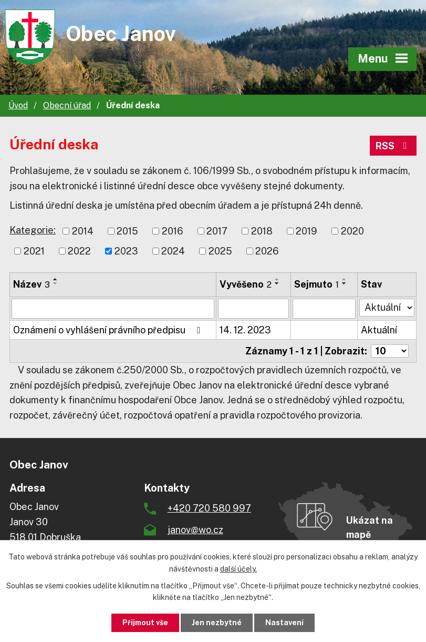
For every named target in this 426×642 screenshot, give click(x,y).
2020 (352, 231)
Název (31, 284)
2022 (79, 251)
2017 (216, 231)
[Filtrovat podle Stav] (386, 308)
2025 (220, 251)
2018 (262, 231)
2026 (267, 251)
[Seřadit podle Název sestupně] (55, 283)
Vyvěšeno (246, 284)
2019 (306, 231)
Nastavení (284, 622)
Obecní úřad (67, 105)
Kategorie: (32, 230)
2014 (82, 231)
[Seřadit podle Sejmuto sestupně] (344, 283)
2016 (172, 231)
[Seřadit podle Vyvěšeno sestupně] (277, 283)
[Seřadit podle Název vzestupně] (55, 279)
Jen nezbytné (217, 622)
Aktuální (379, 329)
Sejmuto (316, 284)
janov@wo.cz (195, 529)
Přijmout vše (145, 622)
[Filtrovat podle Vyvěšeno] (253, 309)
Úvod (18, 105)
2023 (126, 251)
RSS (393, 145)
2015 (127, 231)
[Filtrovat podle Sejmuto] (324, 309)
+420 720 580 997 (209, 508)
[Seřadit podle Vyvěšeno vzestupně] (277, 279)
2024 (173, 251)
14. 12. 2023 (245, 329)
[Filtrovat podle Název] (113, 309)
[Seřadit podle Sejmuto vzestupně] (344, 279)
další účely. (238, 569)
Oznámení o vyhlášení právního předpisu (108, 329)
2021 (34, 251)
